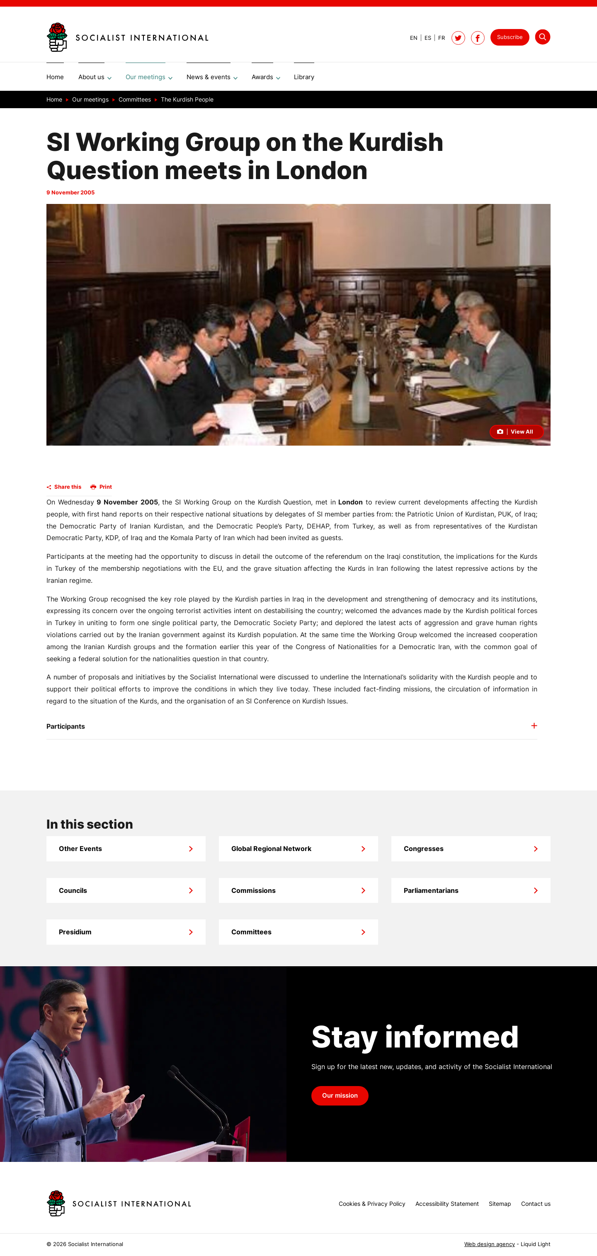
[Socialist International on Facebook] (478, 38)
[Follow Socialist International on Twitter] (458, 38)
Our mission (340, 1098)
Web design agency (489, 1244)
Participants (65, 729)
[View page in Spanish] (424, 38)
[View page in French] (438, 38)
